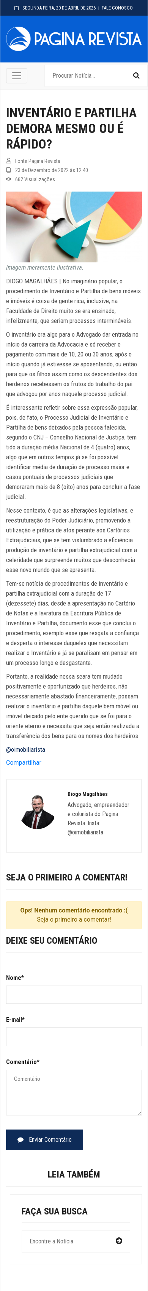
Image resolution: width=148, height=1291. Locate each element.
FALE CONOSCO (117, 8)
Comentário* (22, 1062)
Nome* (15, 977)
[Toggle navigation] (16, 75)
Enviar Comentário (44, 1139)
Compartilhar (23, 762)
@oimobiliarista (25, 749)
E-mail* (15, 1019)
